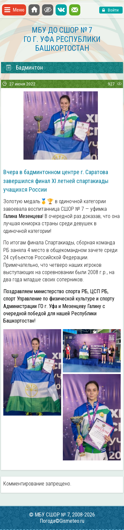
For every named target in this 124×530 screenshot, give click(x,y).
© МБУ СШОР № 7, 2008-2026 (62, 515)
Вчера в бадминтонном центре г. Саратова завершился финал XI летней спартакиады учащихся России (55, 181)
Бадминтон (24, 67)
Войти (113, 10)
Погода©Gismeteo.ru (62, 521)
